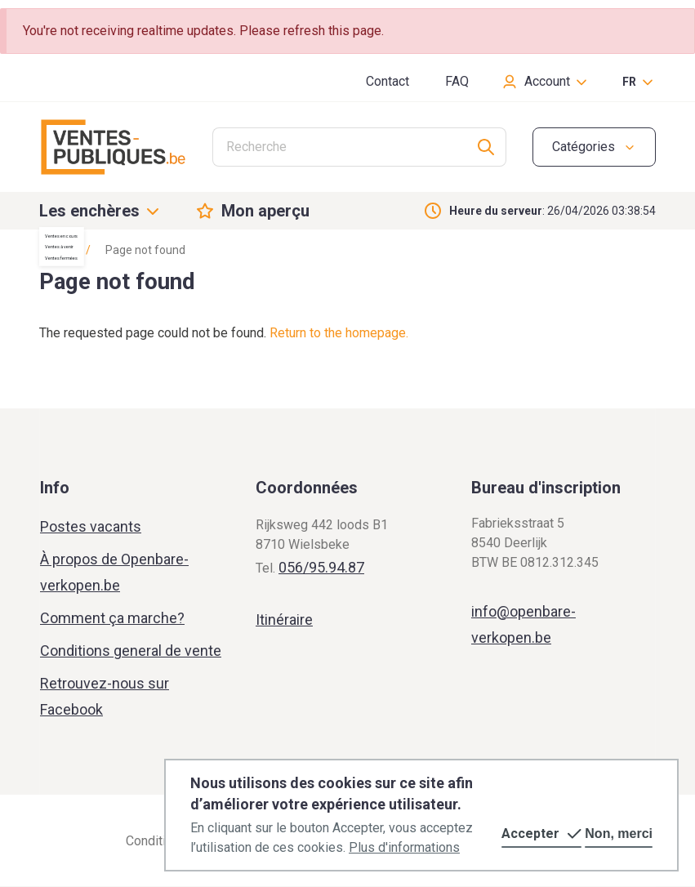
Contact (387, 81)
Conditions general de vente (130, 650)
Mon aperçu (265, 211)
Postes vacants (90, 526)
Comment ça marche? (112, 617)
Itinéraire (284, 619)
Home (54, 249)
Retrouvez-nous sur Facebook (104, 696)
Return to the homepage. (339, 333)
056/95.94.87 (321, 567)
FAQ (457, 81)
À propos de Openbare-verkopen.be (114, 572)
